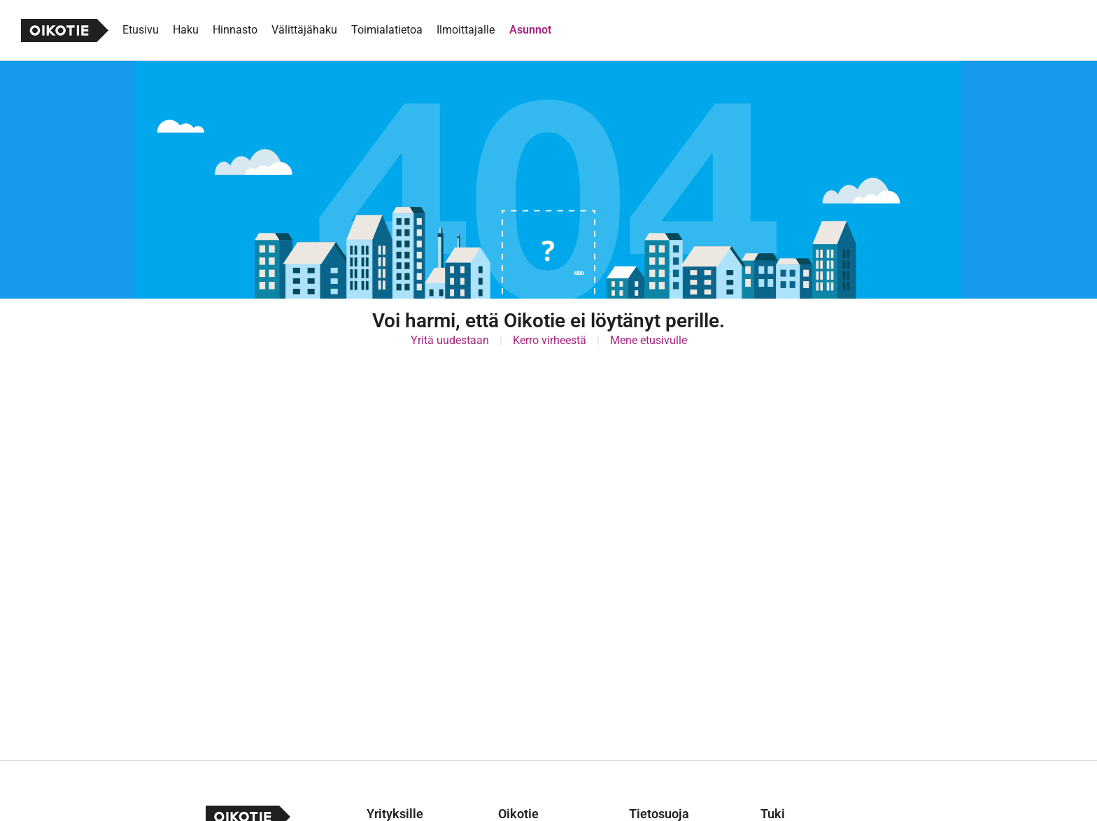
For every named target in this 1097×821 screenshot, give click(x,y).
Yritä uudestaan (450, 340)
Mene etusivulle (648, 340)
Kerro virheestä (549, 340)
